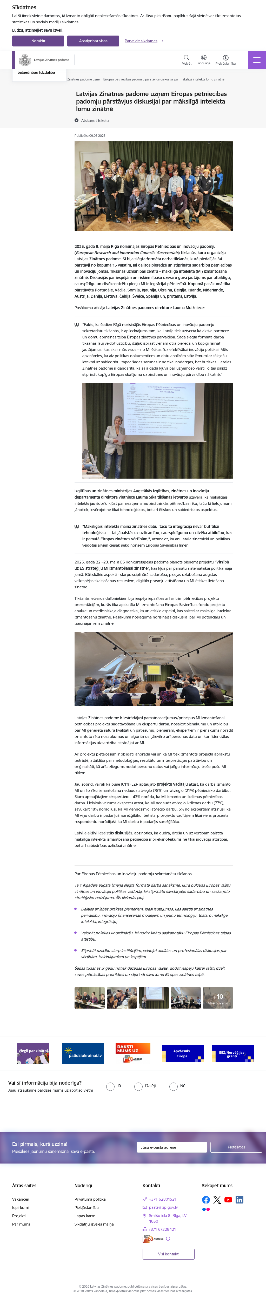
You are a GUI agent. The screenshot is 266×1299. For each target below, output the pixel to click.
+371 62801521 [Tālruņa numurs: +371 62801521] (163, 1199)
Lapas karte (85, 1215)
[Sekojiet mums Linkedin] (239, 1200)
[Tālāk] (245, 1053)
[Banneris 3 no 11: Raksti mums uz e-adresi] (133, 1053)
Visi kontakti (168, 1254)
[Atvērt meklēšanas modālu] (186, 61)
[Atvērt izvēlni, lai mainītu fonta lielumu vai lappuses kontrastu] (225, 61)
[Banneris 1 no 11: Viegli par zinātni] (33, 1053)
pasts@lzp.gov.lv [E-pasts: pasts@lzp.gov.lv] (163, 1207)
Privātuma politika (90, 1199)
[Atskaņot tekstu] (95, 120)
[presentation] (43, 1113)
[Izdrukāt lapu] (246, 91)
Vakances (20, 1199)
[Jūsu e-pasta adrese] (172, 1147)
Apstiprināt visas (93, 40)
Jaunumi (25, 103)
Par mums (21, 1224)
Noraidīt (38, 40)
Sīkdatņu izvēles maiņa (94, 1224)
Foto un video (30, 125)
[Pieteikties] (236, 1147)
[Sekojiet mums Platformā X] (217, 1200)
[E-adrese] (153, 1238)
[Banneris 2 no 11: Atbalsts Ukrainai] (83, 1053)
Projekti (18, 1215)
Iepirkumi (20, 1207)
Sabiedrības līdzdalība (36, 134)
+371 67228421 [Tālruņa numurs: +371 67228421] (162, 1229)
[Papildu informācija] (168, 1239)
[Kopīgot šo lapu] (246, 104)
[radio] (113, 1086)
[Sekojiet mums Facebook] (206, 1200)
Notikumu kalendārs (35, 94)
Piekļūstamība (87, 1207)
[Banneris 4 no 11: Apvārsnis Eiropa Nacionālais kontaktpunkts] (183, 1053)
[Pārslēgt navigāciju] (257, 60)
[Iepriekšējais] (20, 1053)
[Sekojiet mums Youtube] (228, 1199)
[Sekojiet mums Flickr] (206, 1209)
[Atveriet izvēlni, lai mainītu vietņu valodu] (203, 60)
